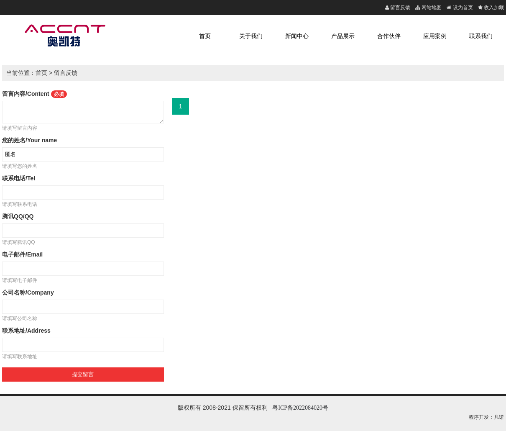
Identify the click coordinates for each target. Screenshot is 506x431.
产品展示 (343, 36)
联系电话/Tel (18, 178)
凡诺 (499, 417)
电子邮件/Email (22, 254)
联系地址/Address (26, 330)
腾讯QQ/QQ (17, 216)
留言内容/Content (34, 93)
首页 (205, 36)
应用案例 (435, 36)
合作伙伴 (389, 36)
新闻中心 (297, 36)
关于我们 (251, 36)
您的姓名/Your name (29, 140)
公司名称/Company (28, 292)
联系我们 (481, 36)
